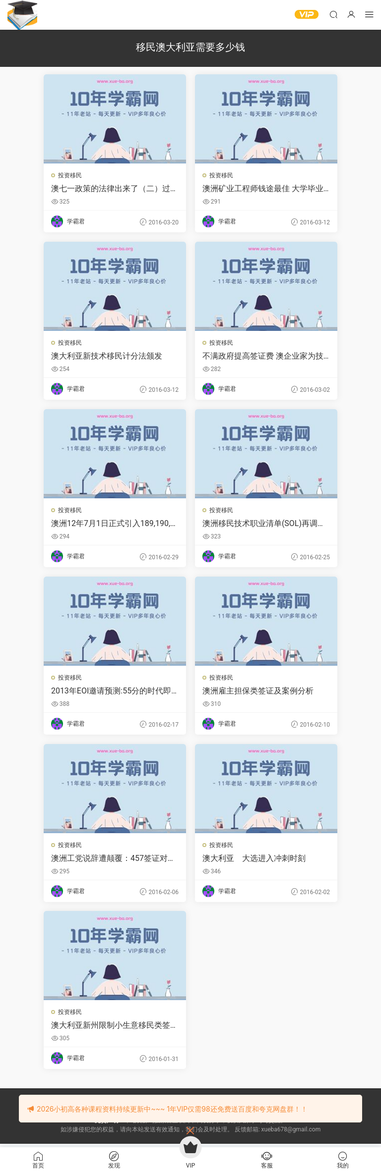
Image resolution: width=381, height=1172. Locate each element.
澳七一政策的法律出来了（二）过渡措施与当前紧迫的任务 (111, 189)
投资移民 (70, 175)
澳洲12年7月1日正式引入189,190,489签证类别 (113, 525)
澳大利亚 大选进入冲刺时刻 (254, 860)
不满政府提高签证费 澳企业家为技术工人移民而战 (263, 357)
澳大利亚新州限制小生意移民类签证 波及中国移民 (111, 1028)
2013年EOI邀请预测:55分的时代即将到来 (112, 692)
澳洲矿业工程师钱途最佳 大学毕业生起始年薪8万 (263, 189)
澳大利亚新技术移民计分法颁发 (107, 356)
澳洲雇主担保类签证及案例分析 (258, 692)
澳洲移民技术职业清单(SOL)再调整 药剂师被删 (264, 525)
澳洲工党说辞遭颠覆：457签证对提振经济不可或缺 (114, 860)
